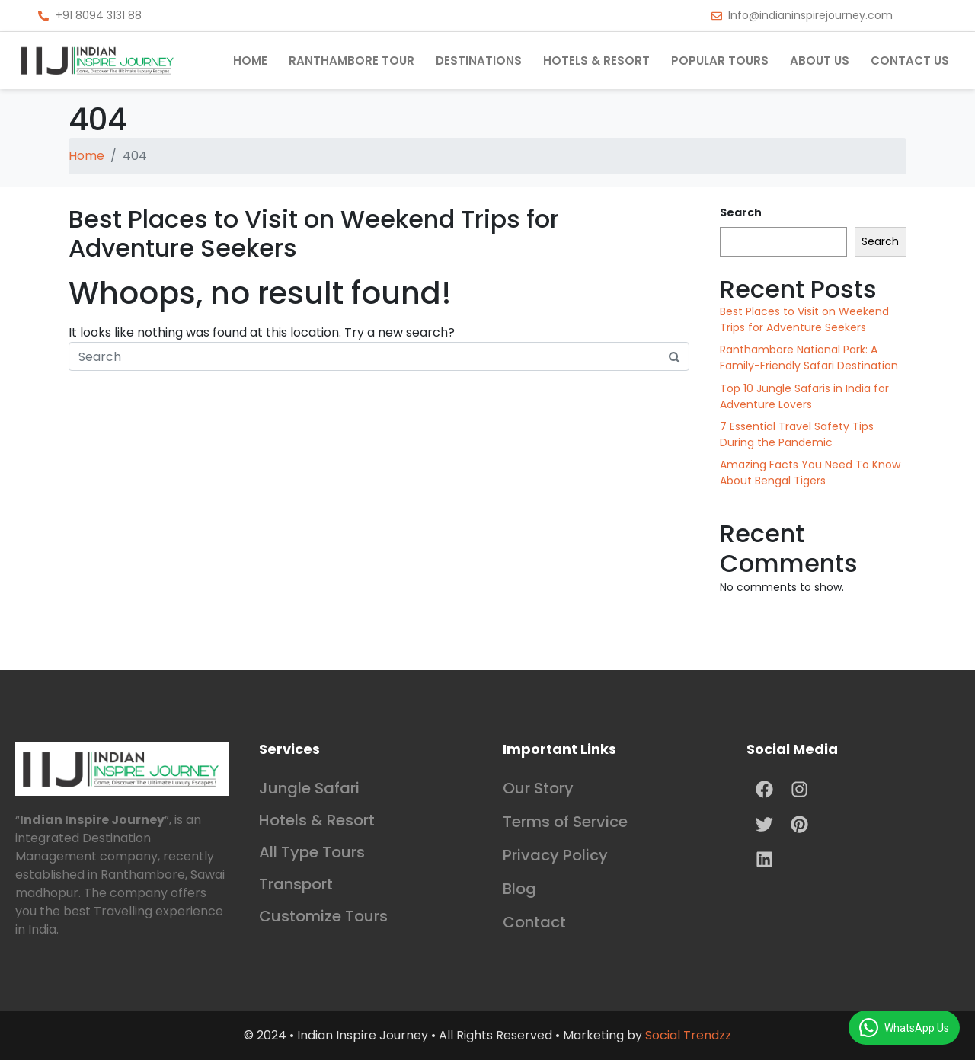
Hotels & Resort (596, 61)
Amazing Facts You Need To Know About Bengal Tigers (810, 472)
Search (741, 212)
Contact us (910, 61)
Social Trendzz (688, 1035)
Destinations (479, 61)
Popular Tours (720, 61)
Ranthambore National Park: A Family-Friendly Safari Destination (809, 357)
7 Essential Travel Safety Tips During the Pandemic (797, 434)
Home (250, 61)
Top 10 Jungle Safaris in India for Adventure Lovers (804, 396)
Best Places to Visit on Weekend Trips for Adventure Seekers (314, 233)
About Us (819, 61)
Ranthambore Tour (351, 61)
